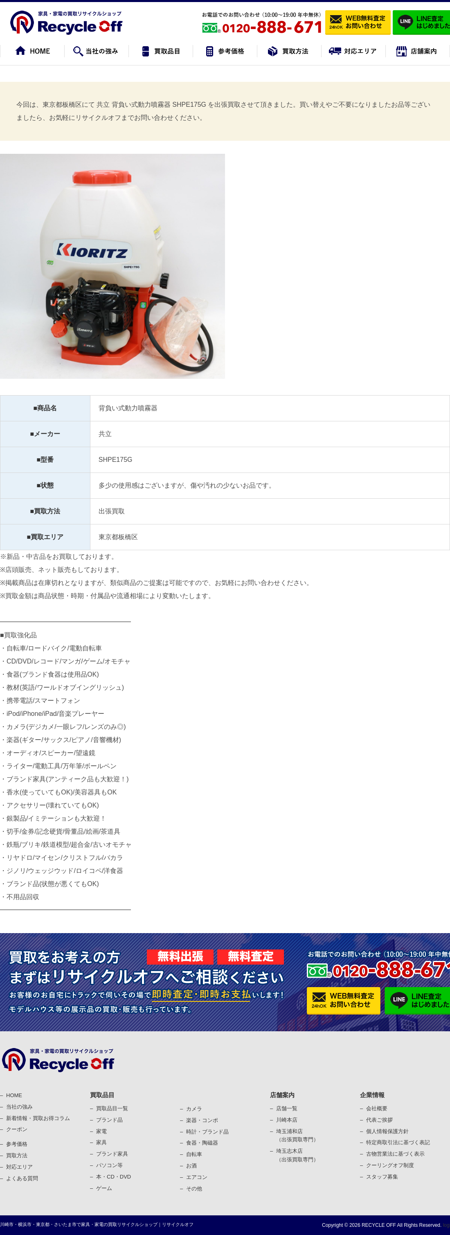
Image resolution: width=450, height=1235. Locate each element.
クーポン (16, 1129)
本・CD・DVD (113, 1177)
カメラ (194, 1109)
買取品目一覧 (112, 1108)
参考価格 (16, 1144)
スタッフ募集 (382, 1177)
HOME (14, 1095)
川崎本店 (286, 1120)
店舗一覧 (286, 1108)
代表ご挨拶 (379, 1120)
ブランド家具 (112, 1154)
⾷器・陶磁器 (202, 1143)
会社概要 (376, 1108)
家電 (101, 1131)
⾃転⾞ (194, 1154)
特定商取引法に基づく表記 (398, 1142)
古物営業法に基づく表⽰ (395, 1154)
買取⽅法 (16, 1155)
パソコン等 (109, 1165)
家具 (101, 1142)
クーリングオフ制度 (390, 1165)
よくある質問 (22, 1178)
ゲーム (104, 1188)
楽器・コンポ (202, 1120)
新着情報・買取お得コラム (38, 1118)
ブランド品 (109, 1120)
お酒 (191, 1166)
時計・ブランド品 (207, 1132)
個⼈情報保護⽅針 (387, 1131)
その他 (194, 1189)
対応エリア (19, 1167)
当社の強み (19, 1107)
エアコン (196, 1177)
